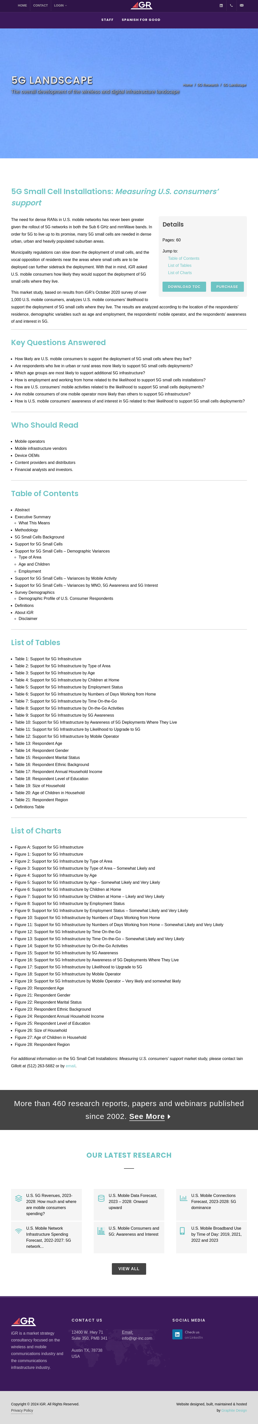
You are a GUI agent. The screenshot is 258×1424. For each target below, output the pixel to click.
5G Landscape (234, 85)
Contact (40, 5)
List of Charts (180, 273)
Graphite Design (234, 1410)
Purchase (227, 287)
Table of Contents (184, 258)
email (70, 1066)
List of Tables (179, 265)
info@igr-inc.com (137, 1338)
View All (129, 1269)
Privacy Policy (22, 1410)
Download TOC (184, 287)
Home (22, 5)
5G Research (208, 85)
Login (60, 5)
